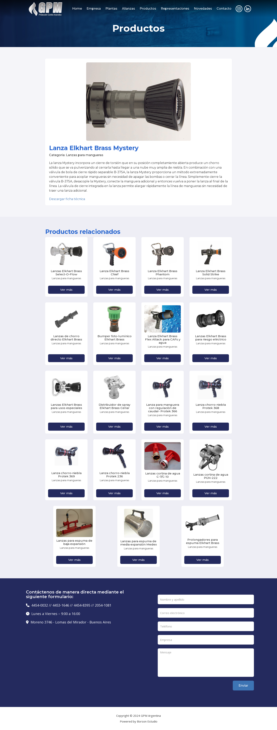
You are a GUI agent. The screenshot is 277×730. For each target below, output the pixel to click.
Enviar (243, 685)
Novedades (203, 8)
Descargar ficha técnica (67, 199)
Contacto (224, 8)
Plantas (111, 8)
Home (77, 8)
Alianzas (128, 8)
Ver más (66, 289)
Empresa (94, 8)
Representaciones (175, 8)
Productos (148, 8)
